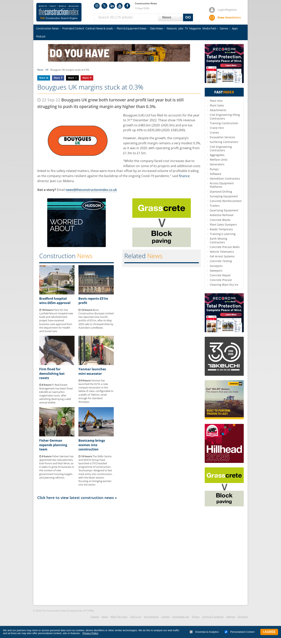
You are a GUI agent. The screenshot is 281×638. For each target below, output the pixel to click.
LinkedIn (112, 6)
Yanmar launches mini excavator (92, 371)
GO (188, 17)
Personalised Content (239, 631)
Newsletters (229, 17)
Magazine (195, 28)
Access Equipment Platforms (222, 185)
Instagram (97, 6)
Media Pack (209, 28)
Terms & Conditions (213, 616)
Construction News (47, 28)
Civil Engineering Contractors (221, 148)
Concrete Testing (221, 261)
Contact (95, 616)
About (104, 616)
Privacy (196, 616)
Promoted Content (73, 28)
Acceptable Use (180, 616)
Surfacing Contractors (224, 142)
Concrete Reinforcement (226, 201)
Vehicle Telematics (222, 251)
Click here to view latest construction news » (77, 497)
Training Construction (224, 123)
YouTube (120, 6)
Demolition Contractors (225, 178)
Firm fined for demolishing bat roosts (52, 373)
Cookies (165, 616)
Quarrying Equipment (224, 210)
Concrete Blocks (220, 220)
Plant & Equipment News (131, 28)
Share (42, 77)
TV (186, 28)
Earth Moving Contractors (218, 240)
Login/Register (227, 10)
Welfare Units (219, 159)
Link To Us (135, 616)
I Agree (269, 632)
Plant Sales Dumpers (223, 224)
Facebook (127, 6)
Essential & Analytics (204, 631)
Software (215, 174)
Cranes (214, 132)
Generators (217, 164)
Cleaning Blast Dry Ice (224, 284)
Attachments (218, 110)
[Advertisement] (119, 552)
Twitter (104, 6)
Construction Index (59, 12)
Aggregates (217, 155)
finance (184, 176)
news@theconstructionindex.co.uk (91, 190)
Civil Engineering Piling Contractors (225, 116)
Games (224, 28)
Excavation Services (222, 137)
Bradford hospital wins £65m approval (54, 300)
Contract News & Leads (99, 28)
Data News (156, 28)
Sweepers (216, 270)
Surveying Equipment (224, 196)
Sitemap (230, 616)
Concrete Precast (221, 280)
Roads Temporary (221, 229)
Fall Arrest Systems (222, 256)
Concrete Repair (220, 275)
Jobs (180, 28)
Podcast (40, 36)
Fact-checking (151, 616)
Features (172, 28)
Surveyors (216, 266)
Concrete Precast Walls (225, 247)
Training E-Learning (223, 234)
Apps (235, 28)
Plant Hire (216, 101)
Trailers (215, 205)
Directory (243, 616)
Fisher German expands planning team (53, 444)
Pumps (214, 169)
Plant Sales (217, 105)
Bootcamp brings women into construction (91, 444)
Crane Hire (217, 128)
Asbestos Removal (221, 215)
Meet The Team (119, 616)
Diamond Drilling (221, 191)
